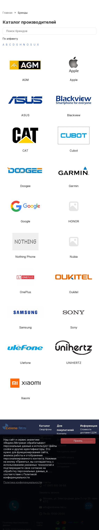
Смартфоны (45, 429)
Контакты (61, 433)
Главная (7, 12)
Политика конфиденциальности (22, 482)
